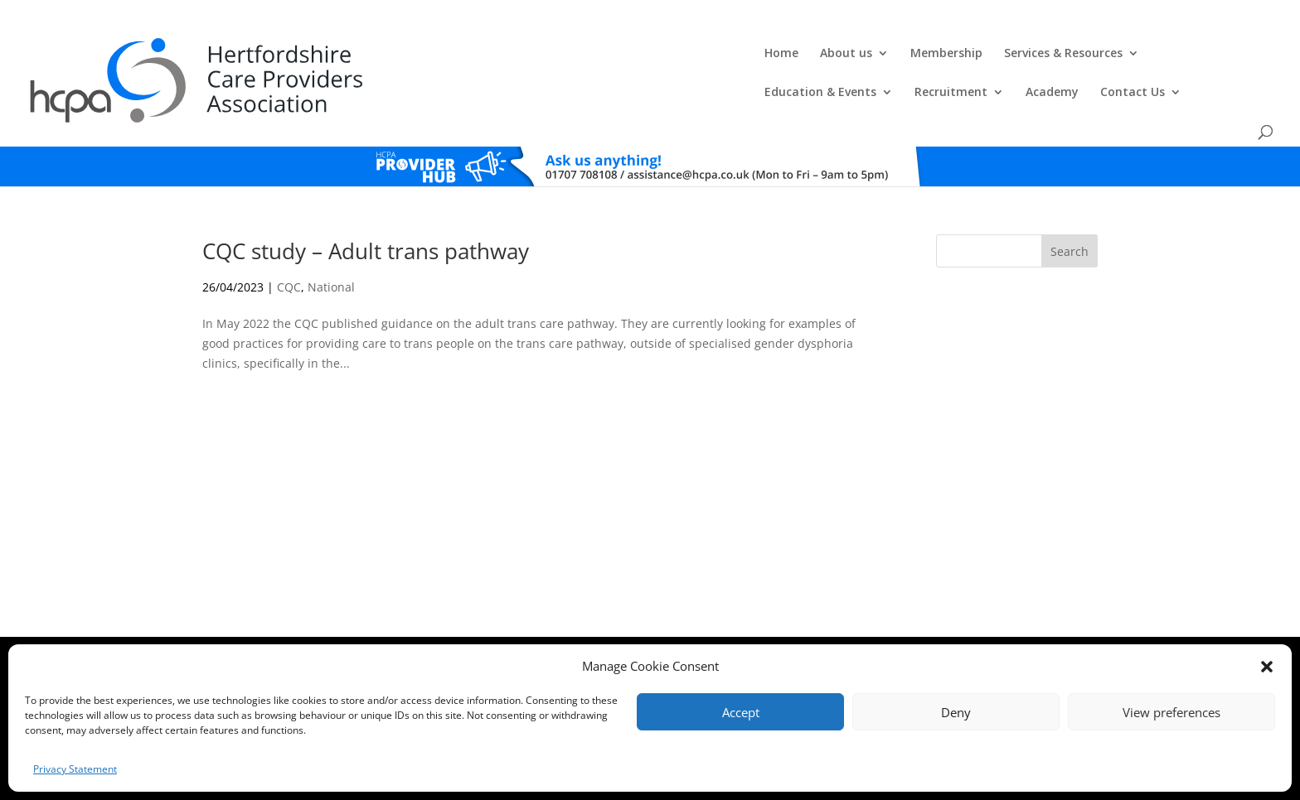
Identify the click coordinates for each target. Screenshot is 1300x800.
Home (383, 54)
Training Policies (814, 629)
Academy (1050, 54)
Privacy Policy (657, 629)
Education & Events (819, 54)
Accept (740, 712)
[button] (1267, 666)
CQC (289, 247)
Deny (956, 712)
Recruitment (949, 54)
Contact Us (1131, 54)
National (331, 247)
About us (448, 54)
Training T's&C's (733, 629)
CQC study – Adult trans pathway (365, 211)
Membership (548, 54)
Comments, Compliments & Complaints (531, 629)
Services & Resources (665, 54)
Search (1069, 211)
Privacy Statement (75, 769)
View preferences (1171, 712)
